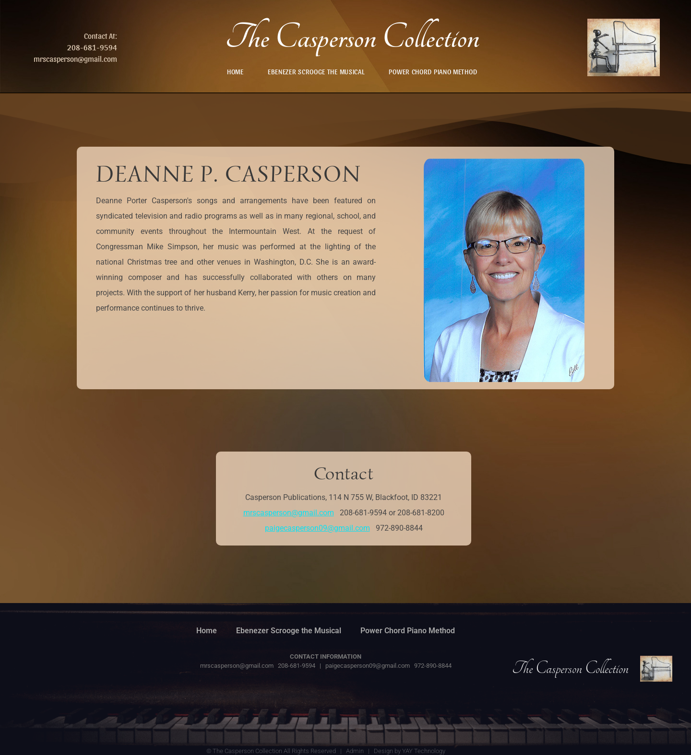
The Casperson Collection (352, 37)
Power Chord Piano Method (433, 71)
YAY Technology (423, 751)
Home (235, 71)
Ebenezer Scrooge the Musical (316, 71)
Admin (355, 751)
